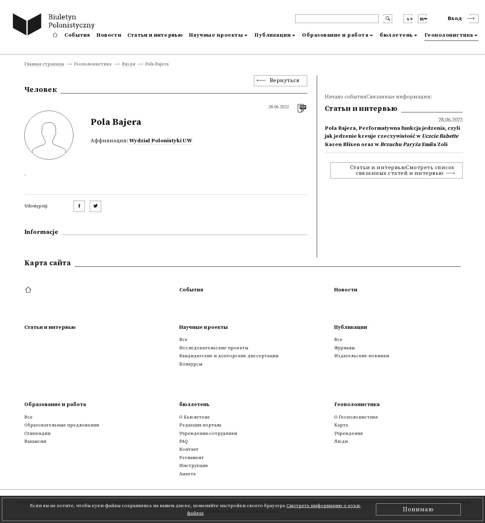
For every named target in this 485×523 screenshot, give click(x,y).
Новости (108, 35)
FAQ (183, 441)
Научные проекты (216, 35)
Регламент (191, 458)
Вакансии (35, 441)
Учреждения (348, 433)
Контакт (189, 449)
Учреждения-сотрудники (208, 433)
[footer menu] (29, 290)
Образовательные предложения (61, 425)
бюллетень (396, 35)
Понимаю (418, 509)
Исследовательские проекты (213, 348)
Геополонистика (448, 35)
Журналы (344, 348)
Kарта (341, 425)
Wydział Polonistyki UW (160, 140)
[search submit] (387, 18)
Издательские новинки (361, 356)
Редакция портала (200, 425)
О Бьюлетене (194, 417)
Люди (128, 64)
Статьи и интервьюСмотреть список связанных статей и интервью (402, 170)
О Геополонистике (356, 417)
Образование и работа (335, 35)
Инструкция (193, 465)
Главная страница (44, 64)
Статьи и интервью (155, 35)
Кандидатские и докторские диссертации (228, 356)
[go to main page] (55, 25)
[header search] (337, 18)
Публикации (272, 35)
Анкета (187, 474)
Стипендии (37, 433)
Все (183, 339)
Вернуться (285, 80)
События (77, 35)
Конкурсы (190, 364)
